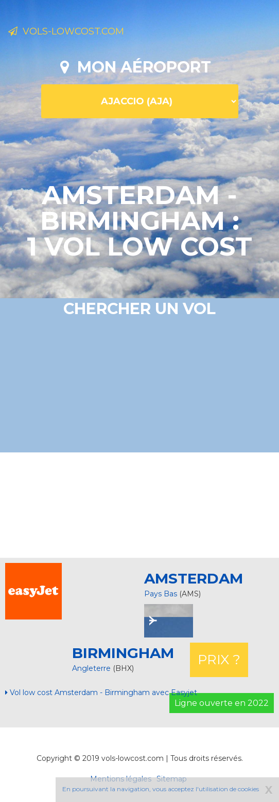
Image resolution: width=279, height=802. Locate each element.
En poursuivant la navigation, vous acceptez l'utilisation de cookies (160, 789)
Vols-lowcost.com (66, 31)
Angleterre (92, 668)
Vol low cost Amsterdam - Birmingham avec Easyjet (101, 692)
